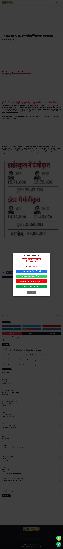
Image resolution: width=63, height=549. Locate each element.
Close (31, 292)
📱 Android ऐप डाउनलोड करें (31, 286)
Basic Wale (32, 266)
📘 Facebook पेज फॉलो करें (31, 271)
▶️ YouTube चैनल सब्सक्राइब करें (31, 281)
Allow (39, 8)
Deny (23, 8)
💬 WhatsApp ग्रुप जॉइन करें (31, 276)
